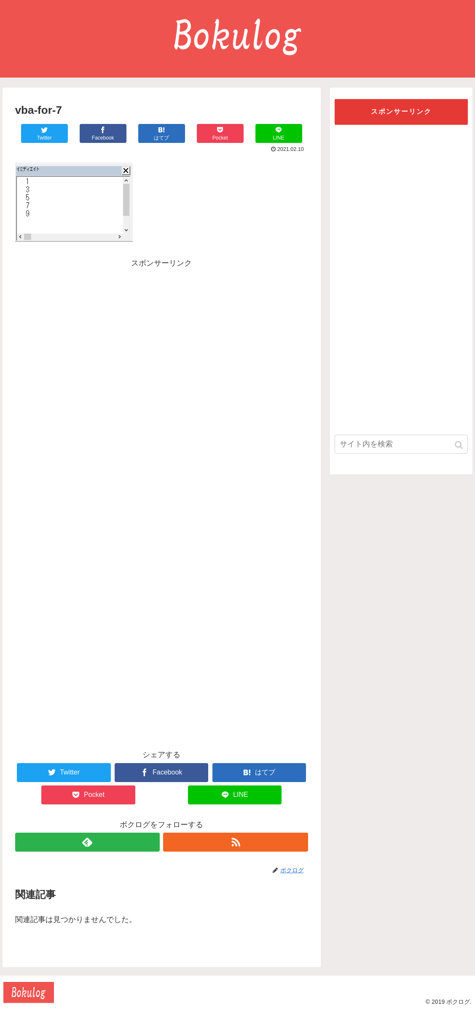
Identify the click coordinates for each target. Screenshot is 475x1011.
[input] (401, 444)
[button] (459, 445)
